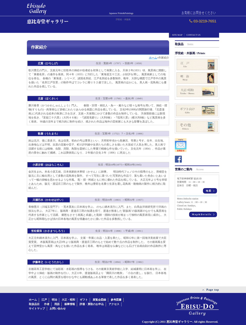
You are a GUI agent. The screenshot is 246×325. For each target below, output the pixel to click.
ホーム (33, 299)
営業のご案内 (189, 169)
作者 (46, 304)
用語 (57, 304)
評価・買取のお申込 (92, 304)
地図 (209, 190)
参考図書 (116, 299)
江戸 (44, 299)
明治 (54, 299)
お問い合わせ (58, 308)
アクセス (114, 304)
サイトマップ (37, 308)
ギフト (84, 299)
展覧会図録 (99, 299)
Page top (212, 289)
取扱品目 (34, 304)
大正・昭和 (68, 299)
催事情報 (69, 304)
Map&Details (202, 214)
